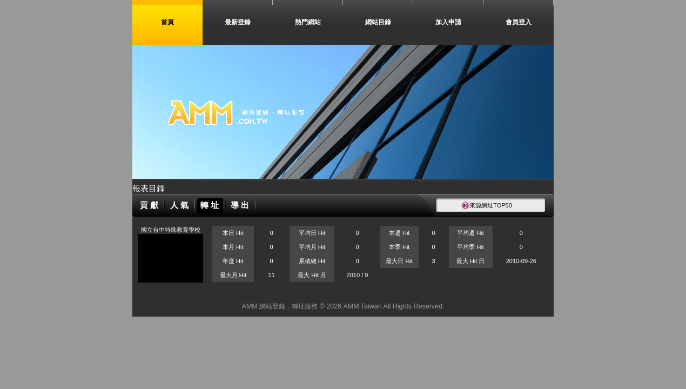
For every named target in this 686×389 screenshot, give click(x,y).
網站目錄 (378, 22)
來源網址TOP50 (486, 205)
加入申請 (448, 22)
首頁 (167, 22)
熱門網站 (308, 22)
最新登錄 (238, 22)
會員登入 (519, 22)
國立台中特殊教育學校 (170, 229)
